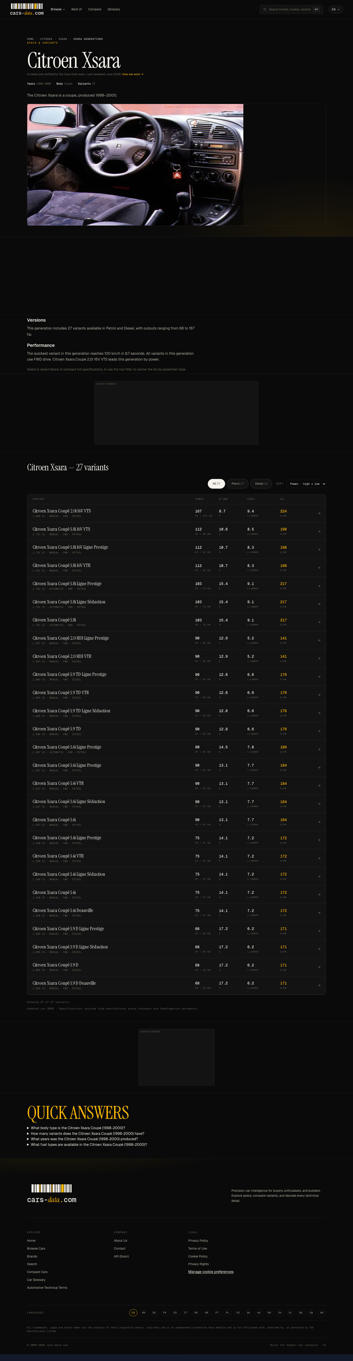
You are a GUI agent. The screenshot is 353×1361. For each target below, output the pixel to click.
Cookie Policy (198, 1257)
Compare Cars (37, 1273)
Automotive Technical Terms (47, 1288)
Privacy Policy (198, 1241)
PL (227, 1313)
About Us (120, 1241)
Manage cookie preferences (211, 1272)
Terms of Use (197, 1249)
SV (280, 1313)
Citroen (46, 39)
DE (154, 1313)
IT (186, 1313)
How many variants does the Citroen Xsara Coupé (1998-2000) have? (87, 1134)
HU (259, 1313)
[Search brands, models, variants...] (287, 9)
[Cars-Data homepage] (29, 10)
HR (206, 1313)
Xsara (63, 39)
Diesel (261, 484)
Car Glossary (36, 1280)
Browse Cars (36, 1249)
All (216, 484)
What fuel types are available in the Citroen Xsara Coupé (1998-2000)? (89, 1145)
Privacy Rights (198, 1265)
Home (30, 39)
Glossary (116, 9)
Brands (32, 1257)
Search (32, 1265)
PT (217, 1313)
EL (290, 1313)
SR (196, 1313)
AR (322, 1313)
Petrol (238, 484)
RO (143, 1313)
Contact (119, 1249)
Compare (97, 9)
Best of (79, 9)
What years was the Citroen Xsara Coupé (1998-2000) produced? (84, 1139)
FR (165, 1313)
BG (301, 1313)
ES (175, 1313)
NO (269, 1313)
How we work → (132, 75)
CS (238, 1313)
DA (311, 1313)
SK (248, 1313)
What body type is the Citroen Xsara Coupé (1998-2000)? (78, 1128)
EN (133, 1313)
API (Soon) (121, 1257)
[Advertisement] (176, 281)
